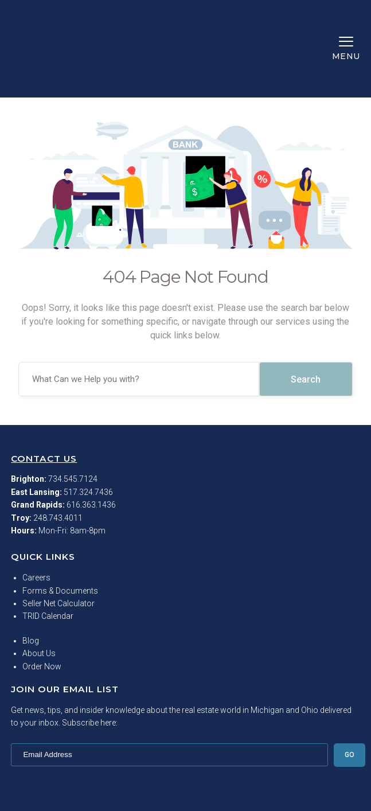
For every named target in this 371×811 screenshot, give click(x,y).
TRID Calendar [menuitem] (47, 556)
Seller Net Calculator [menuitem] (58, 543)
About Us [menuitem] (39, 593)
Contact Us (44, 398)
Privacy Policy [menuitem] (185, 795)
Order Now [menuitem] (41, 606)
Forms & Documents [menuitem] (60, 531)
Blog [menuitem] (30, 581)
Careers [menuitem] (36, 518)
